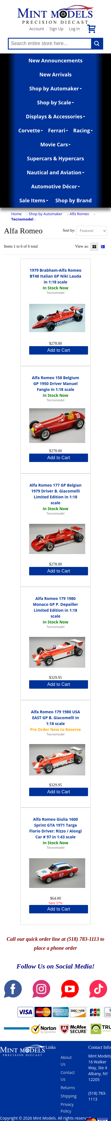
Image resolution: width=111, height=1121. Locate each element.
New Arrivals (55, 74)
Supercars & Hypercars (55, 158)
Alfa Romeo (79, 213)
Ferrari (58, 130)
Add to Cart (58, 350)
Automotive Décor (55, 186)
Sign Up (56, 28)
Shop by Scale (55, 102)
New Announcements (55, 60)
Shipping (69, 1096)
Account (36, 28)
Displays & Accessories (55, 116)
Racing (83, 130)
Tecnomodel (22, 219)
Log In (74, 28)
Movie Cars (55, 144)
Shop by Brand (73, 200)
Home (16, 213)
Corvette (30, 130)
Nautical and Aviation (55, 172)
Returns (68, 1087)
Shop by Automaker (55, 88)
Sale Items (33, 200)
